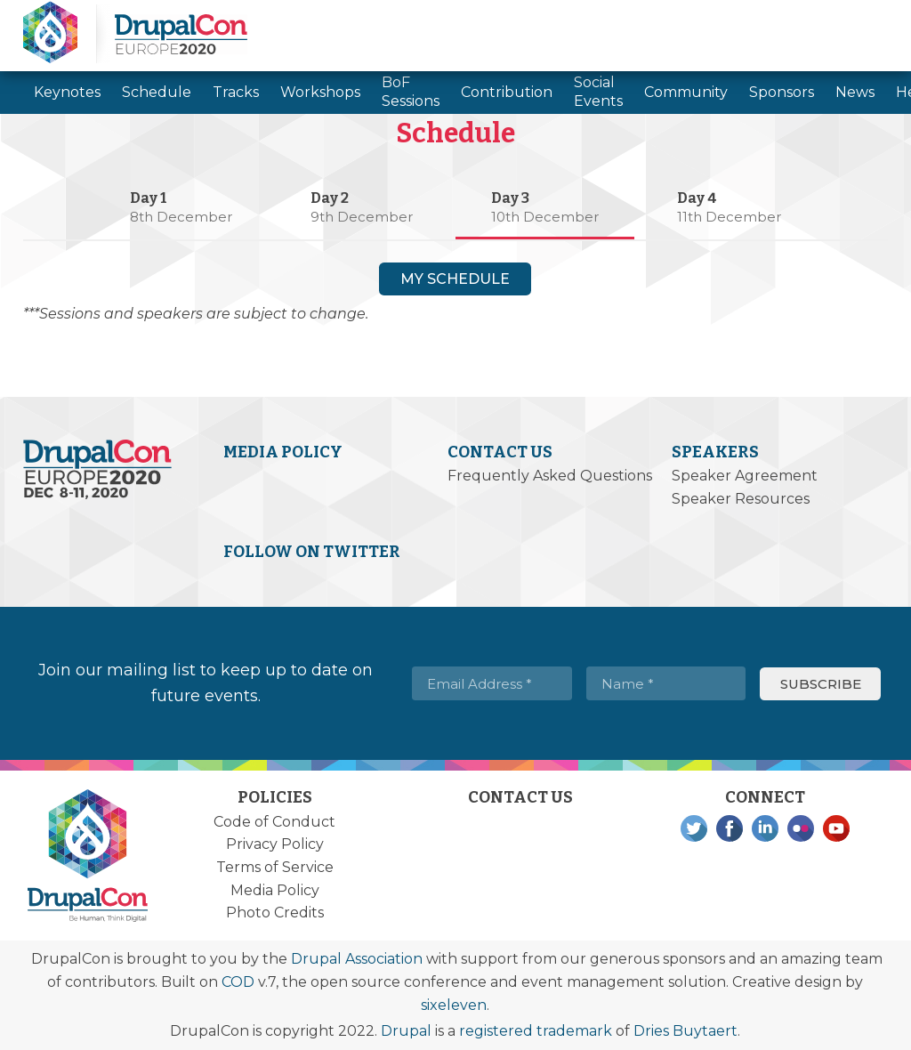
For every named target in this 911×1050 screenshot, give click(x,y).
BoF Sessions (410, 91)
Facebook (729, 828)
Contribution (506, 92)
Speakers (715, 452)
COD (238, 981)
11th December (729, 216)
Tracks (236, 92)
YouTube (836, 828)
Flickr (800, 828)
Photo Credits (275, 912)
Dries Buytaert (685, 1030)
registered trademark (535, 1030)
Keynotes (67, 92)
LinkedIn (765, 828)
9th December (361, 216)
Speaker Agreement (745, 475)
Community (686, 92)
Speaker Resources (741, 498)
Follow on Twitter (311, 551)
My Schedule (455, 279)
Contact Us (499, 452)
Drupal (406, 1030)
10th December (545, 216)
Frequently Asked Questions (549, 475)
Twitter (694, 828)
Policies (275, 797)
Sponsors (781, 92)
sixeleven (454, 1005)
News (855, 92)
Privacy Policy (275, 844)
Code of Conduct (274, 821)
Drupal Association (357, 958)
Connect (765, 797)
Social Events (598, 91)
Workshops (320, 92)
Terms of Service (275, 867)
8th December (181, 216)
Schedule (156, 92)
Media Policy (283, 452)
